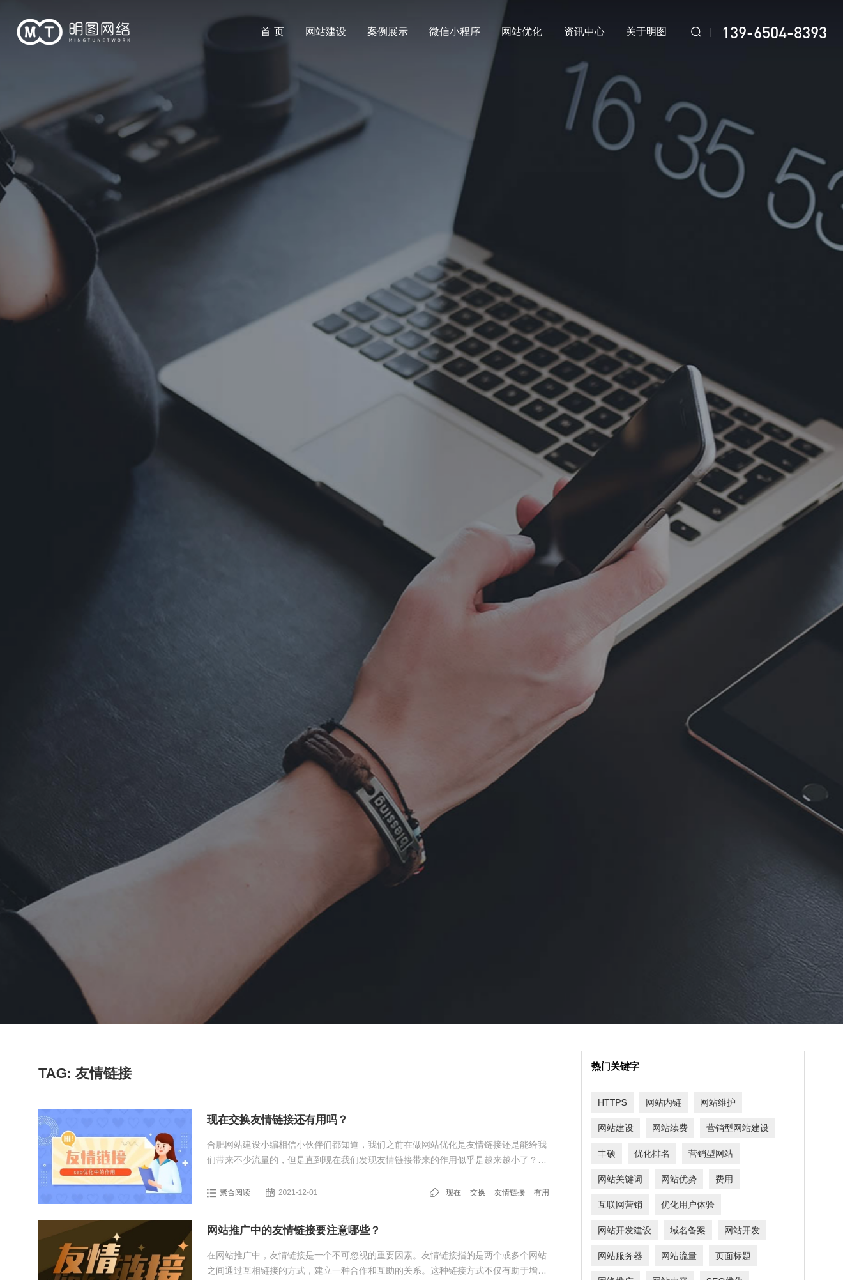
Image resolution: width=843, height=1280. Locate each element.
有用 (541, 1192)
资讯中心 (584, 31)
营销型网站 (710, 1153)
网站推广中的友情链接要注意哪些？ (294, 1230)
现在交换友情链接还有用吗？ (277, 1120)
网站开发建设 (624, 1230)
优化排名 (652, 1153)
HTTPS (612, 1102)
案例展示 (387, 31)
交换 (477, 1192)
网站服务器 (620, 1256)
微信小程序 (454, 31)
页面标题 (733, 1256)
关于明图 (646, 31)
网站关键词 (620, 1179)
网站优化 (521, 31)
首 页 (272, 31)
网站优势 (679, 1179)
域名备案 (688, 1230)
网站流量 (679, 1256)
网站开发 (742, 1230)
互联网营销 (620, 1204)
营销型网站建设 (737, 1128)
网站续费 (670, 1128)
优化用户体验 (688, 1204)
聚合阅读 (235, 1192)
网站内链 (663, 1102)
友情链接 (509, 1192)
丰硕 (607, 1153)
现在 (453, 1192)
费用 (724, 1179)
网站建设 (325, 31)
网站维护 (718, 1102)
